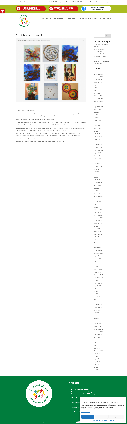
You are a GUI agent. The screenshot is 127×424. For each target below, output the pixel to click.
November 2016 (98, 253)
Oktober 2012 (98, 356)
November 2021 (98, 163)
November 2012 (98, 353)
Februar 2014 (98, 323)
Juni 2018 (96, 226)
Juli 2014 (96, 313)
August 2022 (97, 153)
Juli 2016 (96, 261)
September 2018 (98, 223)
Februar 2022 (98, 158)
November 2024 (98, 101)
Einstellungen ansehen (116, 417)
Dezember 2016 (98, 250)
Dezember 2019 (98, 196)
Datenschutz (104, 420)
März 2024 (97, 117)
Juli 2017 (96, 237)
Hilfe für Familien (88, 18)
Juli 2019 (96, 204)
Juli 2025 (96, 88)
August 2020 (97, 185)
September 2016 (98, 256)
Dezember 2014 (98, 302)
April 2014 (97, 321)
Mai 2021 (96, 177)
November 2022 (98, 145)
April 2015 (97, 296)
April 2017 (97, 242)
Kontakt (79, 422)
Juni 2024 (96, 115)
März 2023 (97, 134)
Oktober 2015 (98, 280)
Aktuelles (58, 18)
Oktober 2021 (98, 166)
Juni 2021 (96, 174)
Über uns (71, 18)
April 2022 (97, 155)
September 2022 (98, 150)
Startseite (44, 18)
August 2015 (97, 286)
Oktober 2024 (98, 104)
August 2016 (97, 258)
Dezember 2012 (98, 351)
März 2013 (97, 348)
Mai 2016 (96, 267)
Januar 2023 (97, 139)
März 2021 (97, 180)
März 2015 (97, 299)
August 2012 (97, 362)
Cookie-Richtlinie (96, 420)
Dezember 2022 (98, 142)
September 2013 (98, 334)
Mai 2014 (96, 318)
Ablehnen (101, 417)
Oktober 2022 (98, 147)
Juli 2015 (96, 288)
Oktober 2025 (98, 79)
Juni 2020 (96, 191)
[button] (2, 11)
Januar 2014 (97, 326)
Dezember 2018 (98, 215)
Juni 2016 (96, 264)
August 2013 (97, 337)
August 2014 (97, 310)
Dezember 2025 (98, 74)
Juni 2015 (96, 291)
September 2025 (98, 82)
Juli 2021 (96, 172)
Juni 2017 (96, 239)
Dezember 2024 (98, 98)
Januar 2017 (97, 248)
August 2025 (97, 85)
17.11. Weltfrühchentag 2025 (102, 54)
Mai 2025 (96, 90)
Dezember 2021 (98, 161)
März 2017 (97, 245)
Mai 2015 (96, 294)
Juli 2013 (96, 340)
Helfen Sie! (105, 18)
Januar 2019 (97, 212)
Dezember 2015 (98, 275)
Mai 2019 (96, 207)
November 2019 (98, 199)
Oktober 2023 (98, 125)
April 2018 (97, 229)
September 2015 (98, 283)
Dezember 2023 (98, 123)
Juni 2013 (96, 342)
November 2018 (98, 218)
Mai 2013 (96, 345)
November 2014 (98, 305)
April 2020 (97, 193)
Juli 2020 (96, 188)
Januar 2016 (97, 272)
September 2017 (98, 234)
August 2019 (97, 201)
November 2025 (98, 77)
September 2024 (98, 107)
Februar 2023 (98, 136)
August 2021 (97, 169)
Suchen (108, 36)
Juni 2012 (96, 367)
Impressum (111, 420)
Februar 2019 (98, 210)
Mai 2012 (96, 370)
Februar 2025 (98, 96)
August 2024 (97, 109)
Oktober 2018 (98, 220)
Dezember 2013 (98, 329)
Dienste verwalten (85, 412)
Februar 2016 (98, 269)
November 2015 (98, 277)
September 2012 (98, 359)
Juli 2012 (96, 364)
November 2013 (98, 332)
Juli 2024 (96, 112)
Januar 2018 (97, 231)
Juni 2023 (96, 131)
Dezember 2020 (98, 182)
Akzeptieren (87, 417)
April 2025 (97, 93)
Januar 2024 (97, 120)
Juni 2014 (96, 315)
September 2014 (98, 307)
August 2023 (97, 128)
